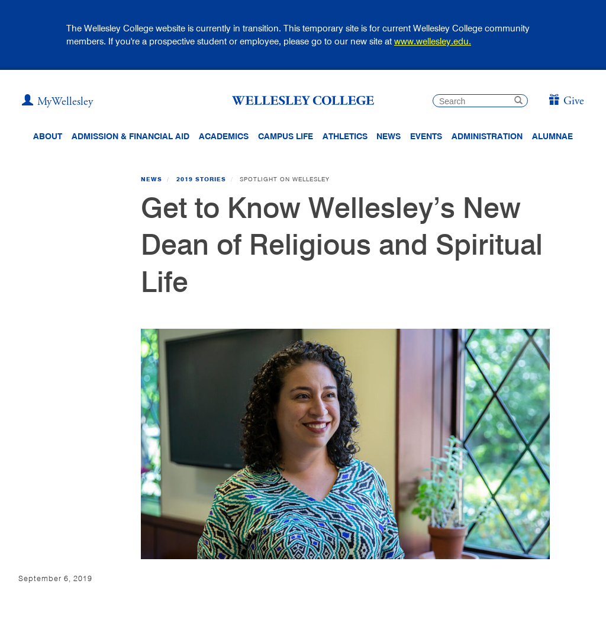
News (151, 178)
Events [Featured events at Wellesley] (426, 136)
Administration (487, 136)
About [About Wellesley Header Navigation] (47, 136)
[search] (480, 100)
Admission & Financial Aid (130, 136)
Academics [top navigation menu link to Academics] (224, 136)
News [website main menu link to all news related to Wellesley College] (388, 136)
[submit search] (518, 101)
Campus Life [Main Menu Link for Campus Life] (285, 136)
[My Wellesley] (57, 102)
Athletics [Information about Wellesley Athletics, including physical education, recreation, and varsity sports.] (345, 136)
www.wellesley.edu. (432, 41)
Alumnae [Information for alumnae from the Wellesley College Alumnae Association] (552, 136)
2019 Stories (201, 178)
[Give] (566, 101)
